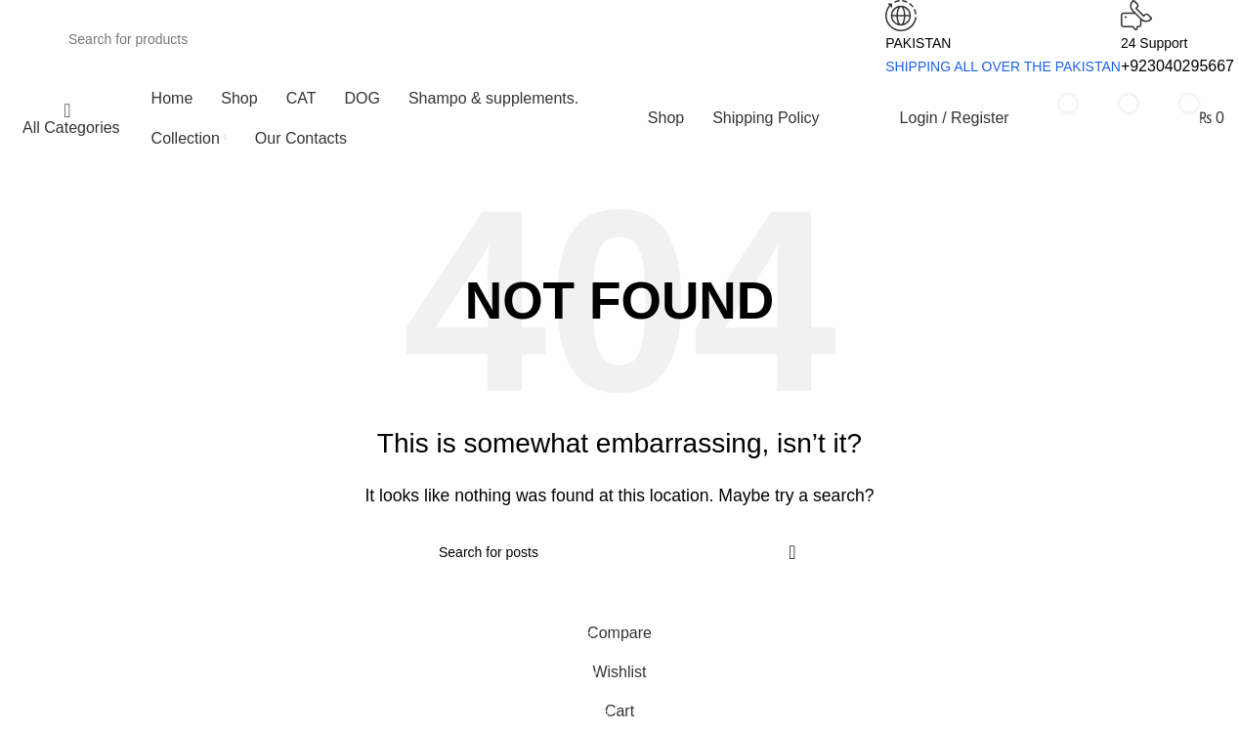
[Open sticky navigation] (67, 118)
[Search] (445, 39)
